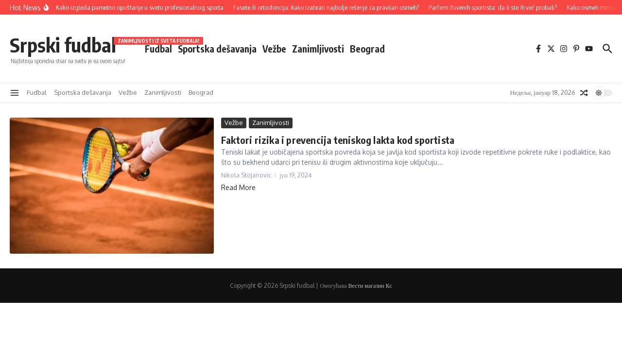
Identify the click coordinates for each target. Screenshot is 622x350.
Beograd (367, 48)
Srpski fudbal (63, 45)
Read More (238, 187)
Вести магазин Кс (370, 285)
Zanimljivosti (318, 48)
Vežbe (274, 48)
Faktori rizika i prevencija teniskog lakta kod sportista (337, 140)
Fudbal (158, 48)
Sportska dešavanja (217, 48)
